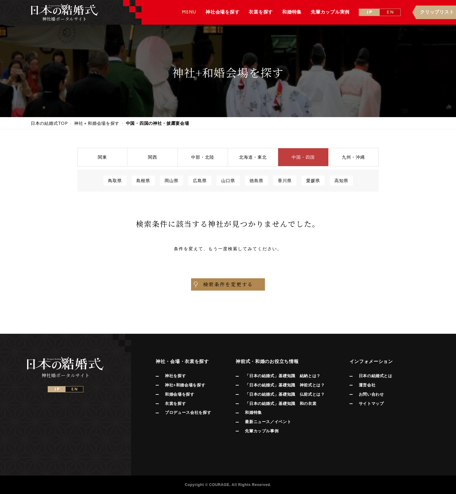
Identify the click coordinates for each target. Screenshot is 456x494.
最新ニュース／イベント (268, 421)
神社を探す (175, 376)
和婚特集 (253, 412)
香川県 (285, 180)
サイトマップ (371, 403)
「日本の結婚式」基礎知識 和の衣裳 (280, 403)
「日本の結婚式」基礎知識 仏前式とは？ (285, 394)
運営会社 (367, 385)
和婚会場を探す (179, 394)
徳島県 (256, 180)
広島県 (200, 180)
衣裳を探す (175, 403)
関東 (102, 157)
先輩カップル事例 (261, 431)
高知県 (341, 180)
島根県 (143, 180)
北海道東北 (253, 157)
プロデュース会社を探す (188, 412)
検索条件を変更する (223, 284)
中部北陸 (202, 157)
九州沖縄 (353, 157)
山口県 (228, 180)
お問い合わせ (371, 394)
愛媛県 (313, 180)
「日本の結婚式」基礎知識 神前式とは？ (285, 385)
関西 (152, 157)
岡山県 (171, 180)
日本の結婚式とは (375, 376)
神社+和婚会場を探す (185, 385)
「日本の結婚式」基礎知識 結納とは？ (283, 376)
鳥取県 (115, 180)
